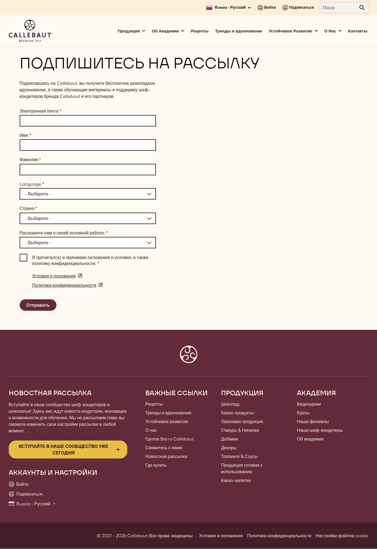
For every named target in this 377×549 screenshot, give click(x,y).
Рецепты (200, 31)
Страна (28, 208)
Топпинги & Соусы (239, 456)
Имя (25, 135)
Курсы (303, 412)
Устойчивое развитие (166, 421)
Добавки (229, 439)
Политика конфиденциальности (279, 535)
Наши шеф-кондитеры (320, 430)
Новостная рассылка (166, 456)
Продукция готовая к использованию (241, 468)
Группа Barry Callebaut (169, 439)
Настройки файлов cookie (342, 535)
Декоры (228, 447)
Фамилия (30, 159)
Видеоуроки (309, 404)
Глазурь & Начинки (240, 430)
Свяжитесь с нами (163, 447)
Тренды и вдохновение (238, 31)
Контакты (357, 31)
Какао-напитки (236, 480)
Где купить (156, 465)
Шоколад (230, 404)
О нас (151, 430)
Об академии (310, 439)
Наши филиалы (312, 421)
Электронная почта (40, 111)
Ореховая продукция (242, 421)
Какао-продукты (237, 412)
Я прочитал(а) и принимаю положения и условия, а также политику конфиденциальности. (90, 260)
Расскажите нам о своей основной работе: (64, 233)
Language (32, 184)
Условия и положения (221, 535)
